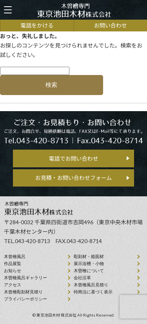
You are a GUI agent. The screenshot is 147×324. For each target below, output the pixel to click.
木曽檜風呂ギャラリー (25, 277)
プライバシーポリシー (25, 299)
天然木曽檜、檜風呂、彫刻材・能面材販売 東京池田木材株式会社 (73, 10)
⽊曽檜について (89, 270)
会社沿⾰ (82, 277)
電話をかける (36, 25)
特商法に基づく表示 (93, 291)
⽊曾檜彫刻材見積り (23, 291)
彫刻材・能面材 (89, 256)
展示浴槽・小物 (89, 263)
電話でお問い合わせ (73, 158)
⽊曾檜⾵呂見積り (91, 284)
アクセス (12, 284)
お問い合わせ (110, 25)
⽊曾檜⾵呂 (14, 256)
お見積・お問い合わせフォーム (73, 177)
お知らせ (12, 270)
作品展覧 (12, 263)
